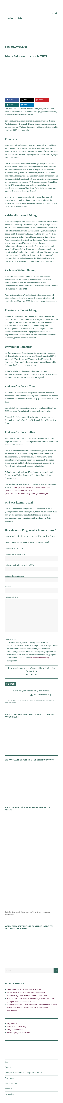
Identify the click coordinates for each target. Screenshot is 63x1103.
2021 (19, 700)
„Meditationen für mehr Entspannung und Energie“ (27, 493)
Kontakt (8, 1089)
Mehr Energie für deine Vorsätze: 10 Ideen (24, 989)
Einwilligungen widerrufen (18, 1032)
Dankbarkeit (11, 700)
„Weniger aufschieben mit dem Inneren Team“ (32, 487)
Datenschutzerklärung (39, 658)
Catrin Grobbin (14, 18)
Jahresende (50, 700)
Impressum (12, 1023)
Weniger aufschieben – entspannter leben (23, 1073)
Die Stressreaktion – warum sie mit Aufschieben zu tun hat (32, 1005)
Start (7, 1062)
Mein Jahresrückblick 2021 (26, 56)
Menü (54, 13)
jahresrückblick (10, 703)
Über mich (9, 1067)
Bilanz (24, 700)
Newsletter (9, 1094)
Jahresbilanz (40, 700)
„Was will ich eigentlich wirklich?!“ (19, 490)
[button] (12, 100)
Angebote (9, 1078)
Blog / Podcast (11, 1083)
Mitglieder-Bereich (15, 1029)
